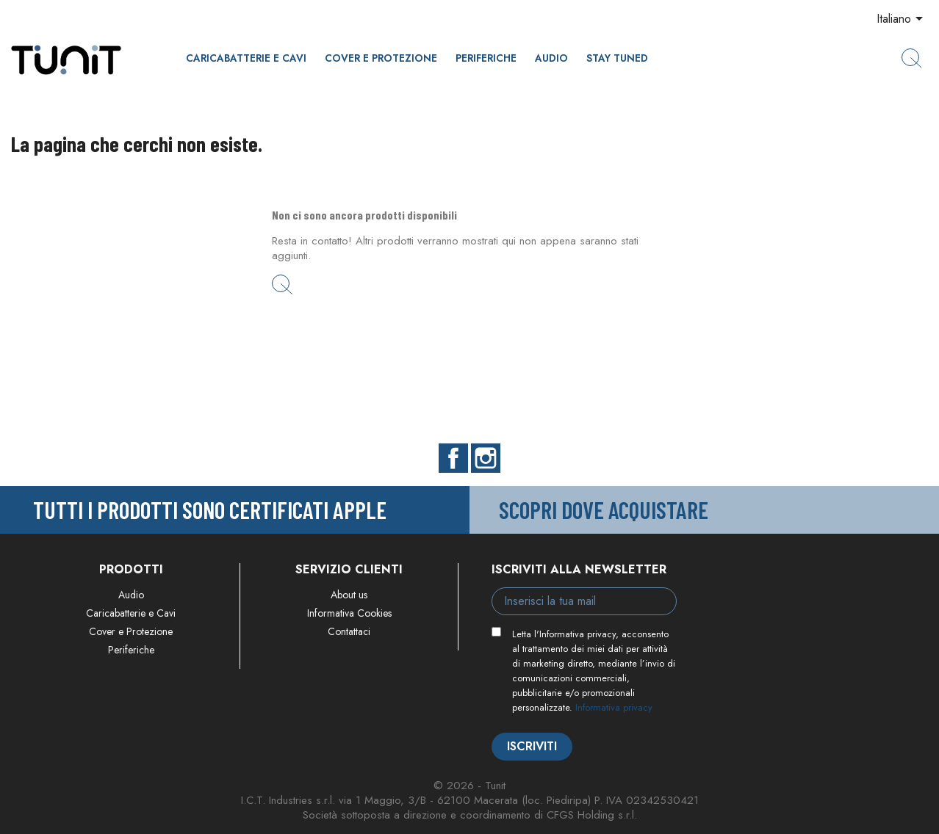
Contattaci (349, 631)
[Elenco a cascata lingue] (902, 20)
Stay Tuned (617, 58)
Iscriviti (532, 746)
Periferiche (486, 58)
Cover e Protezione (381, 58)
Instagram (485, 458)
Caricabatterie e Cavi (246, 58)
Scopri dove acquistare (603, 509)
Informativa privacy (613, 707)
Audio (551, 58)
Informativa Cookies (349, 613)
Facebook (453, 458)
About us (349, 594)
